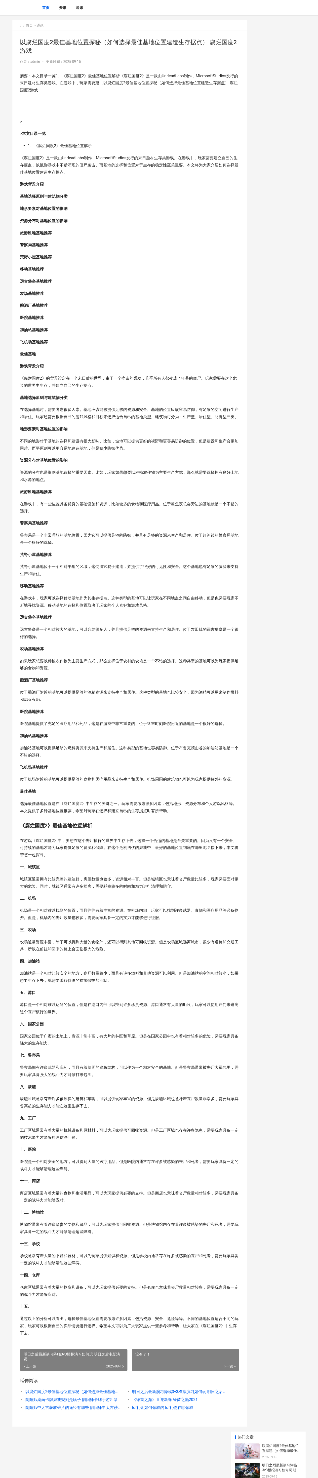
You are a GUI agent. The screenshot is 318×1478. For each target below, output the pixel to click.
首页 (45, 7)
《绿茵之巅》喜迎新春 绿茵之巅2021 (154, 1421)
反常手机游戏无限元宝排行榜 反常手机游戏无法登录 (281, 286)
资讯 (62, 7)
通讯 (79, 7)
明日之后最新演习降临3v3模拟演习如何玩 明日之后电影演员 (165, 1413)
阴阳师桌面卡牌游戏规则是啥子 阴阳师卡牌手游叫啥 (68, 1421)
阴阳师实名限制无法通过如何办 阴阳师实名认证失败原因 (281, 153)
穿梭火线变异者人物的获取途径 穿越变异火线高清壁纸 (281, 211)
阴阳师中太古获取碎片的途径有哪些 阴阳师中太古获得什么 (68, 1429)
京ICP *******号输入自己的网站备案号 (90, 1470)
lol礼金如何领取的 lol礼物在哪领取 (152, 1429)
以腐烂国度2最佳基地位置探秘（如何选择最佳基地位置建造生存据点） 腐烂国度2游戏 (68, 1413)
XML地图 (122, 1470)
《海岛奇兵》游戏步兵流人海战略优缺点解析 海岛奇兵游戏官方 (281, 231)
